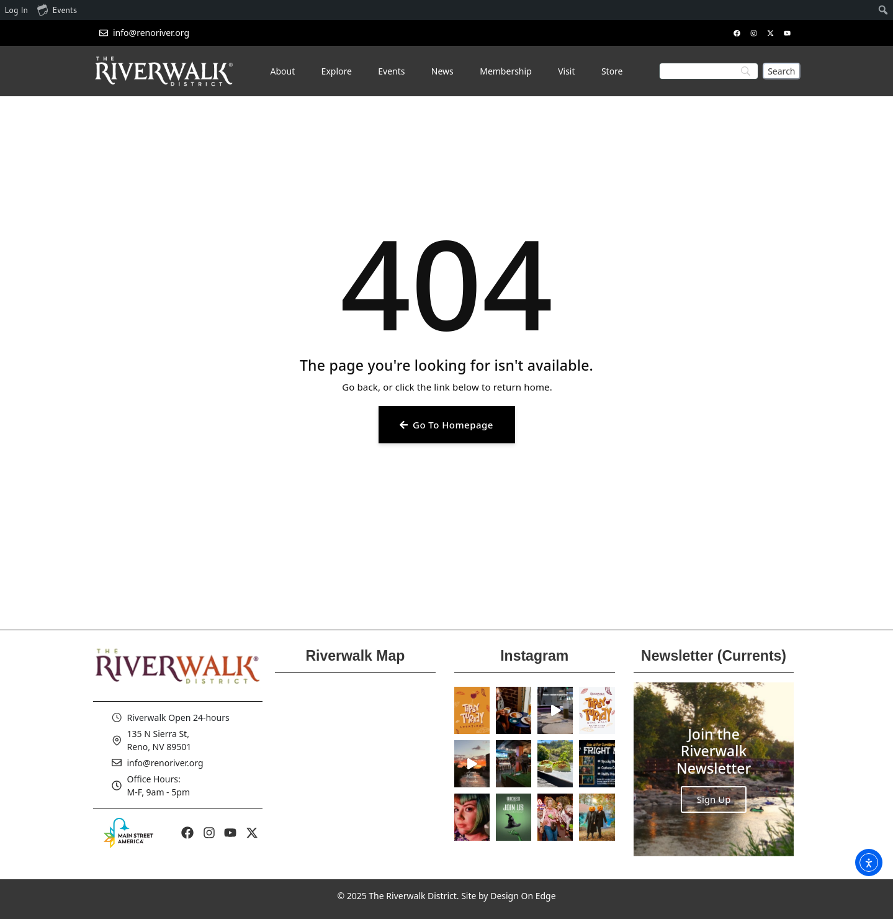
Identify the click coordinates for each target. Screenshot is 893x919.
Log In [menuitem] (16, 10)
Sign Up (714, 799)
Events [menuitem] (57, 9)
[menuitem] (883, 10)
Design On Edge (522, 896)
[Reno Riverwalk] (355, 769)
